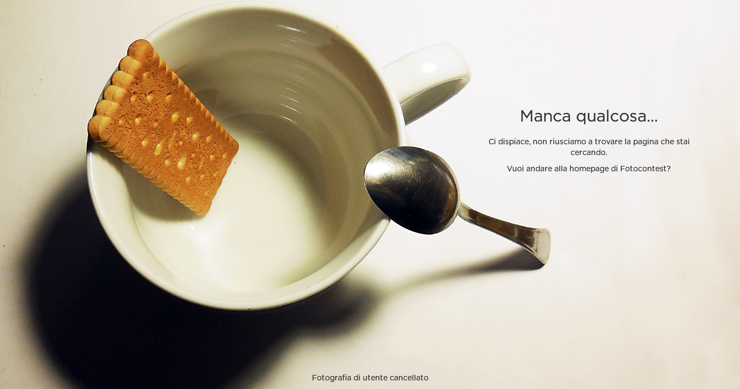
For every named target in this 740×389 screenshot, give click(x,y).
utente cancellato (396, 378)
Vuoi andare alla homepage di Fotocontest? (589, 169)
